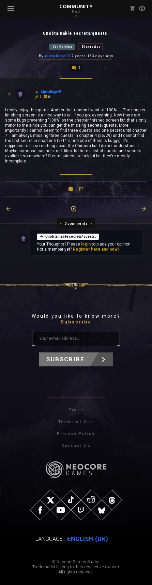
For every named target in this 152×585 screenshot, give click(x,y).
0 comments (76, 223)
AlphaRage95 (58, 56)
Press (76, 410)
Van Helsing (63, 46)
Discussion (91, 46)
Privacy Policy (76, 433)
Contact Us (76, 445)
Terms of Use (76, 422)
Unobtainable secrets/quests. (68, 236)
